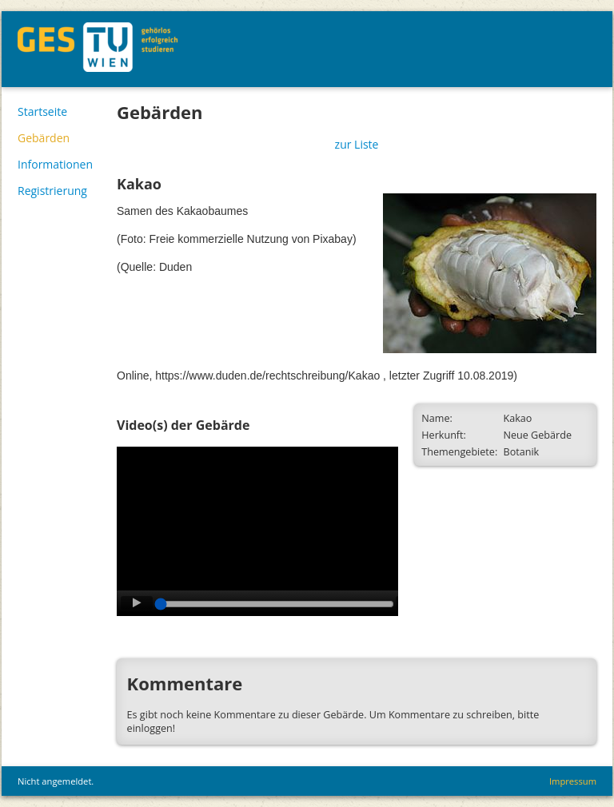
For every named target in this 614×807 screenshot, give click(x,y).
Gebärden (44, 137)
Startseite (42, 111)
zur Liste (357, 144)
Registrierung (52, 190)
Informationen (55, 164)
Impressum (572, 781)
